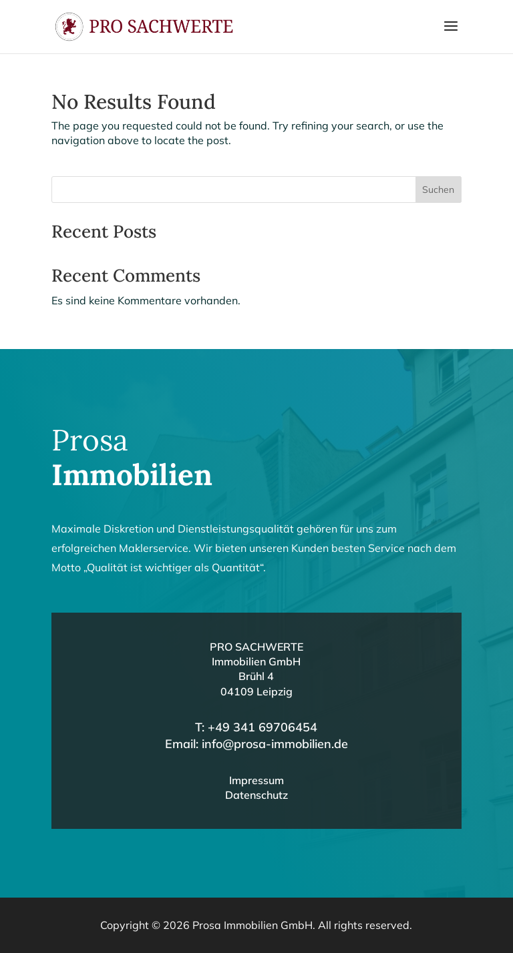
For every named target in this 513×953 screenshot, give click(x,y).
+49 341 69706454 (262, 727)
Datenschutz (256, 795)
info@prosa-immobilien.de (275, 743)
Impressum (256, 780)
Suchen (438, 190)
